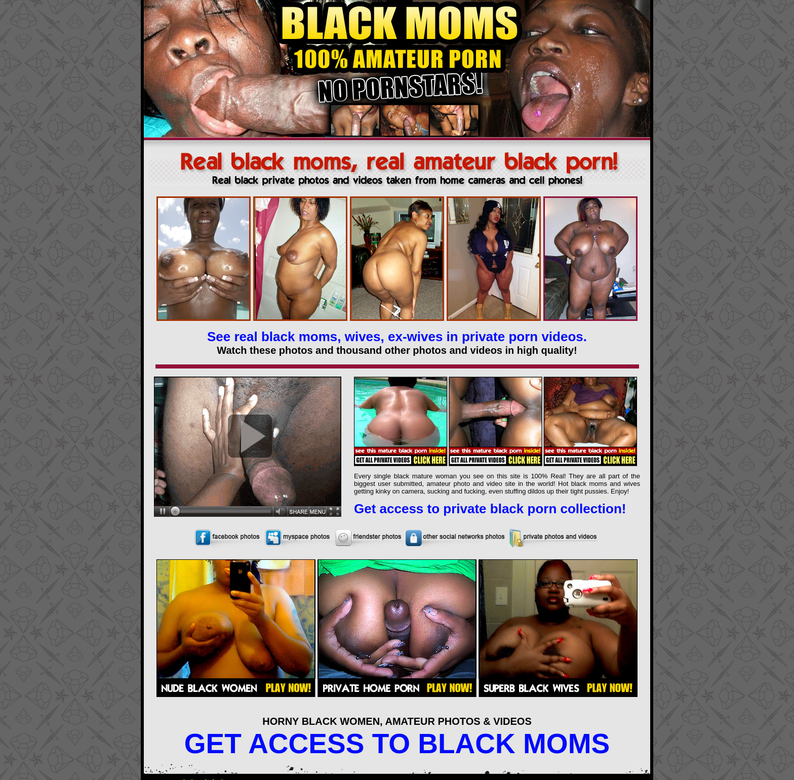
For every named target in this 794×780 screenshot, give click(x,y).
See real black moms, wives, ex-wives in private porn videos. (397, 336)
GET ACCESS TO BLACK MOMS (397, 743)
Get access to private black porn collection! (490, 508)
